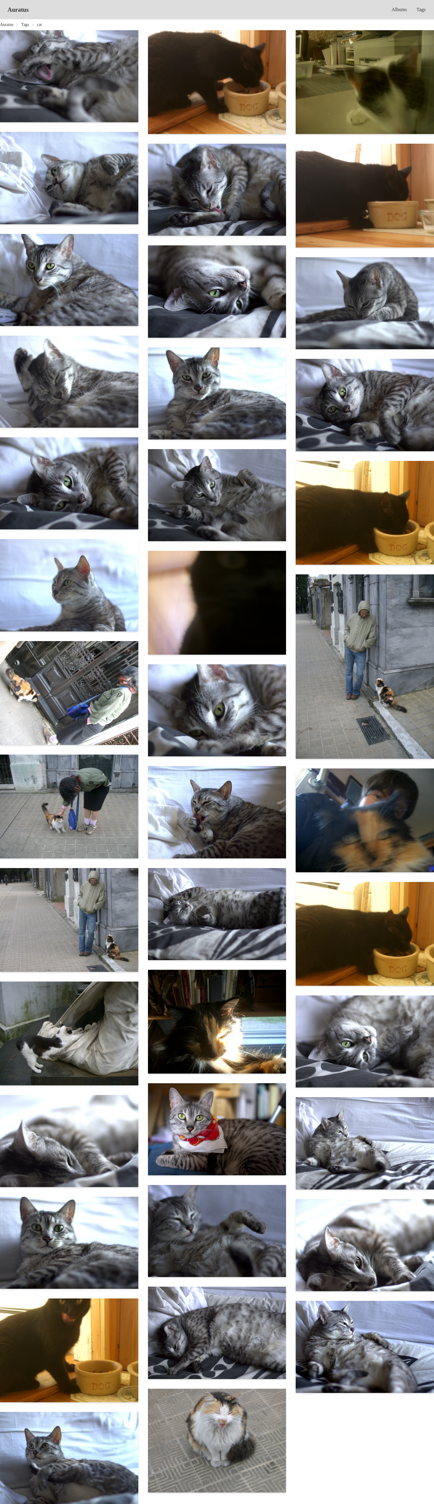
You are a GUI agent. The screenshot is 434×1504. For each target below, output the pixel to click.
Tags (421, 9)
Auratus (18, 9)
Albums (399, 9)
